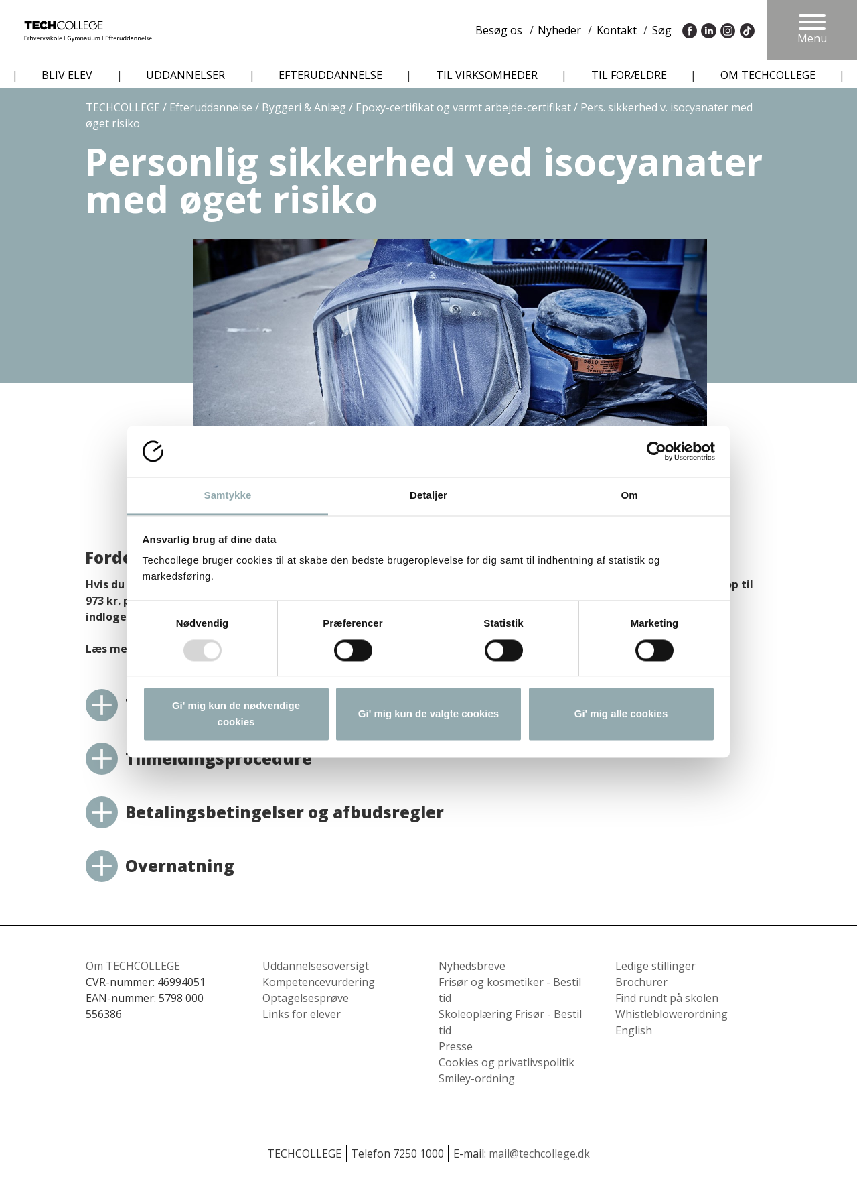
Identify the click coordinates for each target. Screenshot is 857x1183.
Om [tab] (629, 495)
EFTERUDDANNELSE (330, 75)
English (633, 1030)
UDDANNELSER (185, 75)
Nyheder (559, 30)
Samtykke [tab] (228, 495)
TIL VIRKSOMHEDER (487, 75)
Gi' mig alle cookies (621, 714)
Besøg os (498, 30)
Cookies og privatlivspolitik (506, 1062)
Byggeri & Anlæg (304, 107)
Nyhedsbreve (472, 965)
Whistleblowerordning (671, 1014)
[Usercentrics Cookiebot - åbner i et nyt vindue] (656, 451)
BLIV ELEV (67, 75)
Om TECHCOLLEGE (133, 965)
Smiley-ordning (477, 1078)
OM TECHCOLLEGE (767, 75)
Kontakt (617, 30)
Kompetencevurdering (318, 982)
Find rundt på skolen (666, 998)
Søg (662, 30)
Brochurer (641, 982)
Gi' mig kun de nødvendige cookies (236, 714)
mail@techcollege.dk (539, 1153)
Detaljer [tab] (428, 495)
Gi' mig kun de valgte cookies (428, 714)
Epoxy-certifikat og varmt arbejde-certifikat (463, 107)
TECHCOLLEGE (123, 107)
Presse (456, 1046)
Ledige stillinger (655, 965)
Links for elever (301, 1014)
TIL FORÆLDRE (629, 75)
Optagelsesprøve (305, 998)
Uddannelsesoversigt (315, 965)
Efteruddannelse (210, 107)
